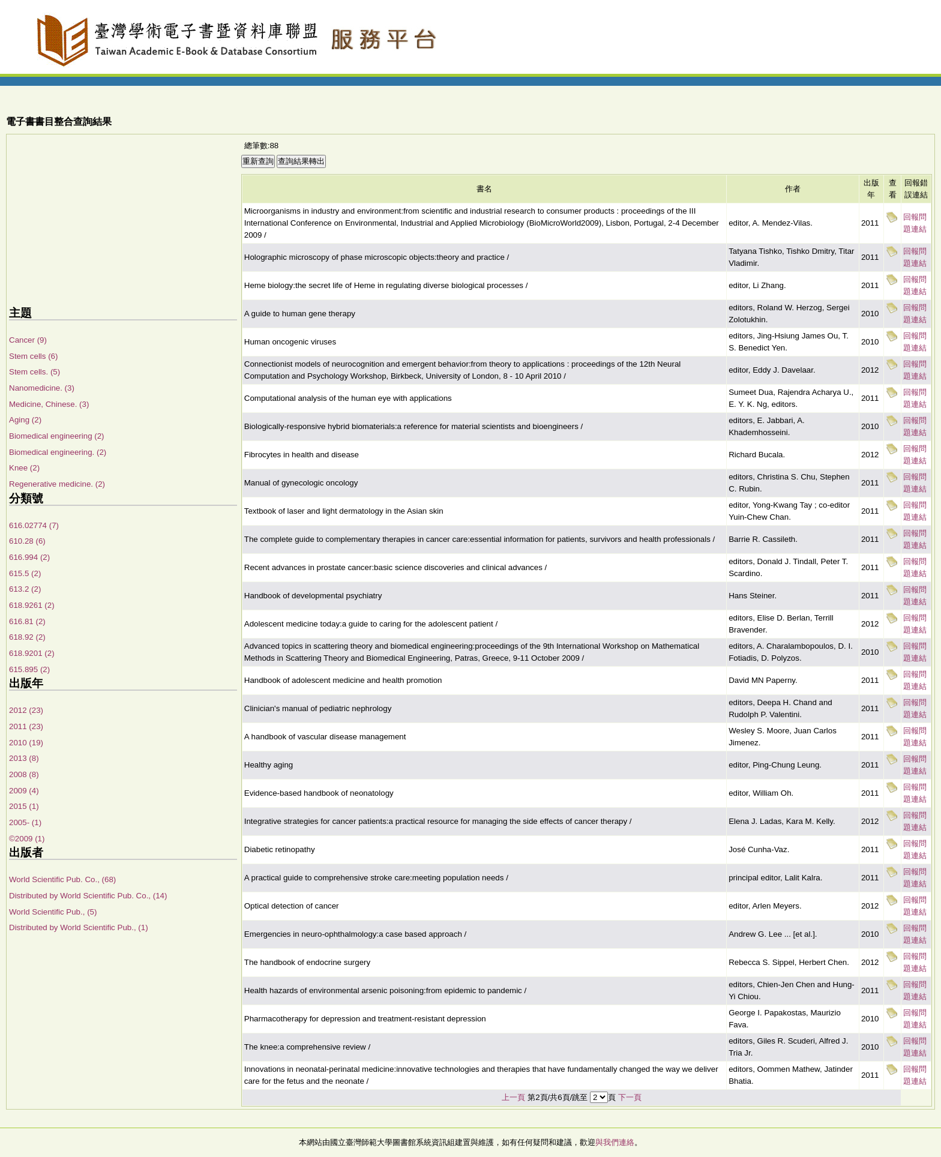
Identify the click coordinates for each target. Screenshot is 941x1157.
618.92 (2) (27, 637)
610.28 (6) (27, 540)
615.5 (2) (25, 573)
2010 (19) (26, 742)
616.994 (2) (29, 557)
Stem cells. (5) (34, 371)
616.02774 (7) (34, 525)
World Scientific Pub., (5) (53, 911)
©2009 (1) (26, 838)
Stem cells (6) (33, 356)
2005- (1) (25, 822)
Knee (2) (24, 467)
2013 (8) (24, 758)
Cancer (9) (28, 339)
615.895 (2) (29, 669)
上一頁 (513, 1097)
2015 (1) (24, 806)
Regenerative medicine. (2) (57, 483)
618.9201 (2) (32, 653)
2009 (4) (24, 790)
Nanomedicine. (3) (41, 387)
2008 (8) (24, 774)
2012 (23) (26, 710)
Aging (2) (25, 419)
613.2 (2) (25, 589)
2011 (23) (26, 726)
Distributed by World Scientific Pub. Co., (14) (88, 895)
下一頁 (630, 1097)
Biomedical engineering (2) (56, 435)
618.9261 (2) (32, 605)
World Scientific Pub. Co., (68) (62, 879)
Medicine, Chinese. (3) (49, 404)
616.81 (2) (27, 621)
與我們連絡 (614, 1142)
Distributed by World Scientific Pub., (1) (78, 927)
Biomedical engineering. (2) (57, 452)
